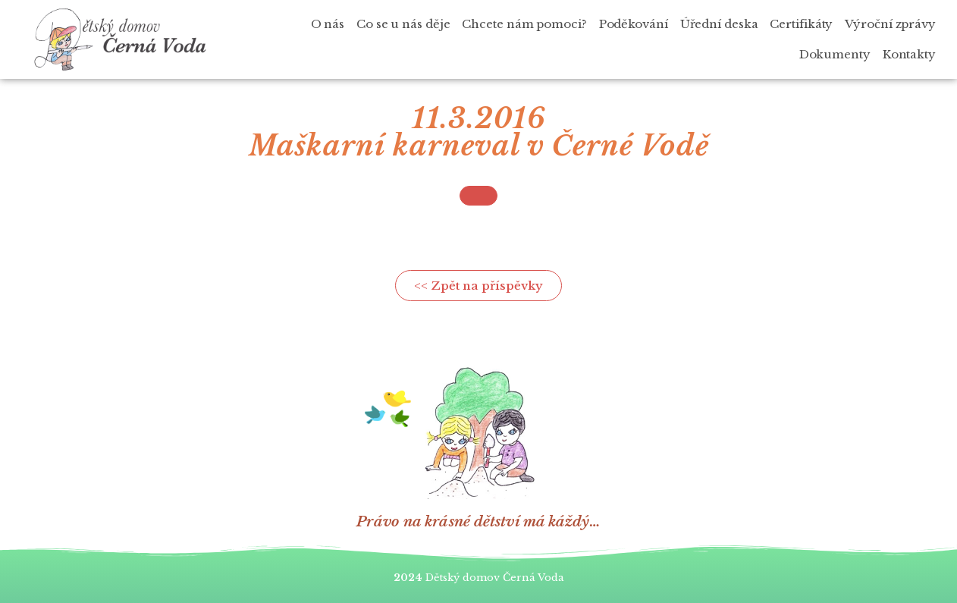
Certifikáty (801, 24)
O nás (328, 24)
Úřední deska (719, 24)
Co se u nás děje (403, 24)
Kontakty (909, 54)
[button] (478, 196)
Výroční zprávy (890, 24)
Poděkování (633, 24)
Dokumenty (835, 54)
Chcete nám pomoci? (524, 24)
